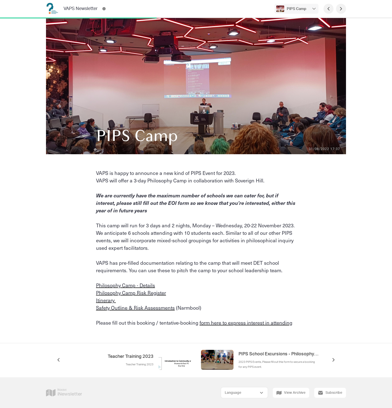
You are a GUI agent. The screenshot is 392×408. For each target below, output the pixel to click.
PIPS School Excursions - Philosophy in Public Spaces (278, 354)
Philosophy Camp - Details (125, 285)
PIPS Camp (296, 9)
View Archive (291, 392)
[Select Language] (244, 392)
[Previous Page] (329, 9)
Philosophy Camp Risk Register (131, 292)
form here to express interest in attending (246, 322)
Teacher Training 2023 (131, 356)
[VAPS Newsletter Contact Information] (104, 8)
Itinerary (106, 300)
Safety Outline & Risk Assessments (135, 307)
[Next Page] (341, 9)
